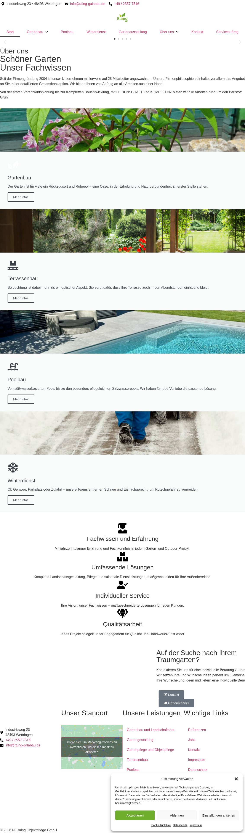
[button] (236, 779)
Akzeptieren (135, 815)
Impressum (196, 825)
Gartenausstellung (133, 32)
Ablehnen (177, 815)
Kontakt (197, 32)
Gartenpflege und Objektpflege (150, 750)
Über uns (169, 32)
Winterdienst (96, 32)
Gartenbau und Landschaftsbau (151, 730)
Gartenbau (37, 32)
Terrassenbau (137, 760)
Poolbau (67, 32)
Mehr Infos (21, 197)
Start (10, 32)
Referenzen (197, 730)
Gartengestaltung (140, 740)
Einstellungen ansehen (218, 815)
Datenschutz (180, 825)
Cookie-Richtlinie (161, 825)
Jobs (191, 740)
